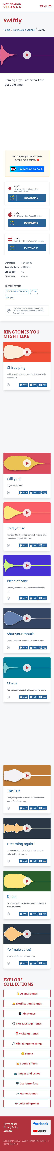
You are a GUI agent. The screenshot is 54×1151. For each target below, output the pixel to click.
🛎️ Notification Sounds (27, 1003)
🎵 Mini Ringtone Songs (27, 1043)
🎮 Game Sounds (27, 1093)
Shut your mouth (20, 633)
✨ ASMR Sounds (27, 993)
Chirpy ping (16, 367)
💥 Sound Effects (27, 1063)
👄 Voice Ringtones (27, 1103)
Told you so (16, 528)
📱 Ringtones (27, 1013)
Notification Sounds (24, 29)
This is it (13, 791)
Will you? (14, 478)
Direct (12, 896)
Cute (34, 291)
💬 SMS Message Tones (27, 1023)
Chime (12, 683)
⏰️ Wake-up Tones (27, 1033)
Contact (7, 1130)
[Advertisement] (27, 118)
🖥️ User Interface (27, 1083)
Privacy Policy (10, 1127)
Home (6, 29)
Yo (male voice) (19, 949)
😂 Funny (27, 1053)
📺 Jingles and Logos (27, 1073)
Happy (9, 297)
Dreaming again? (21, 843)
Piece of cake (17, 581)
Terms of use (10, 1123)
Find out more (18, 313)
